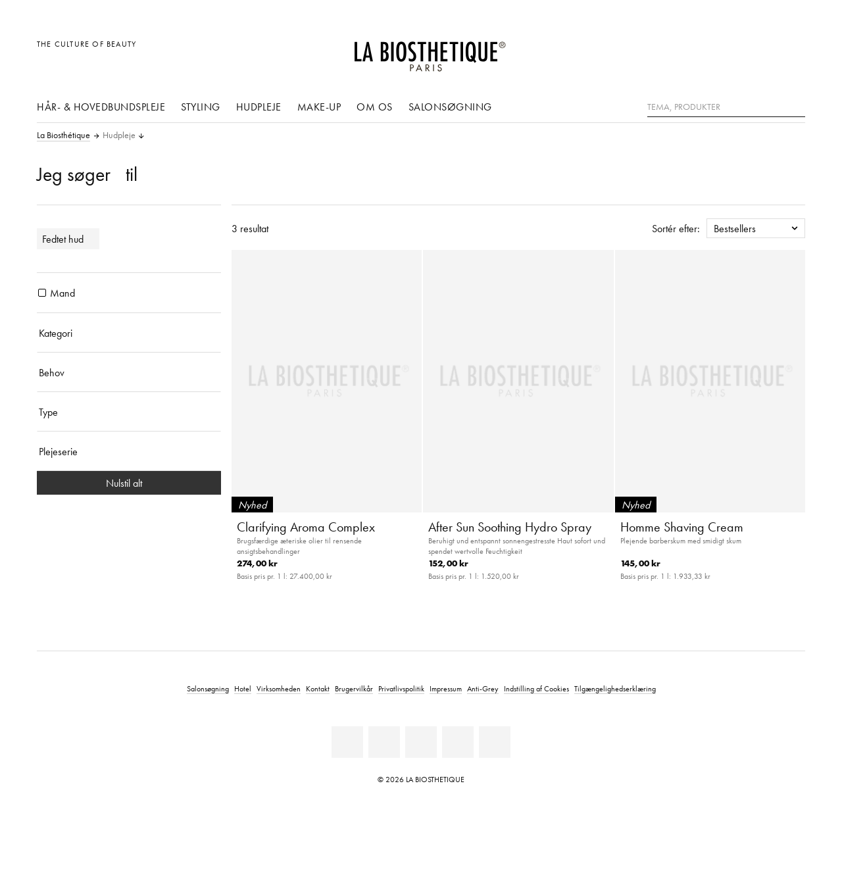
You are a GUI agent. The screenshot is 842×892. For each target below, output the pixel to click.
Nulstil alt (129, 482)
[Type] (129, 412)
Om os (375, 106)
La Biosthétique (63, 135)
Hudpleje (259, 106)
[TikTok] (494, 742)
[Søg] (795, 105)
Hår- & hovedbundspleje (101, 106)
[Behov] (129, 372)
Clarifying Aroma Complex (306, 527)
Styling (200, 106)
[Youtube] (421, 742)
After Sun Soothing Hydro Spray (509, 527)
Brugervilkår (354, 688)
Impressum (446, 688)
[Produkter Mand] (42, 293)
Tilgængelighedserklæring (615, 688)
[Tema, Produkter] (726, 107)
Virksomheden (279, 688)
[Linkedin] (347, 742)
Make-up (319, 106)
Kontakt (318, 688)
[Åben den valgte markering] (732, 51)
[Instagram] (458, 742)
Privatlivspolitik (401, 688)
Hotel (242, 688)
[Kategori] (129, 333)
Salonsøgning (450, 106)
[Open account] (762, 51)
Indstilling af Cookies (536, 688)
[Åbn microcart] (791, 51)
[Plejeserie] (129, 451)
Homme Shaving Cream (681, 527)
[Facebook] (384, 742)
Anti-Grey (483, 688)
